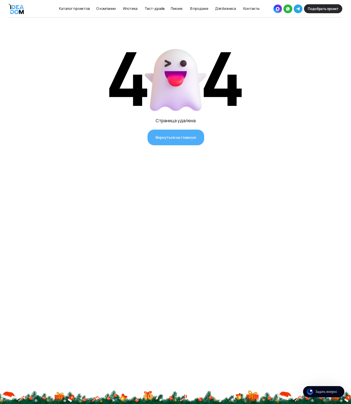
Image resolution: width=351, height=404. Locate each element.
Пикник (176, 8)
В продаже (199, 8)
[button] (323, 8)
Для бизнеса (225, 8)
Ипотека (130, 8)
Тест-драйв (155, 8)
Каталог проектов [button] (74, 8)
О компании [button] (106, 8)
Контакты (251, 8)
